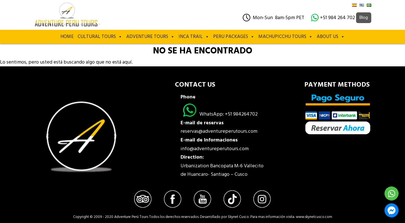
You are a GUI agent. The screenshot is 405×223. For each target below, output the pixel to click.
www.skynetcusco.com (314, 217)
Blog (363, 17)
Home (67, 36)
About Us (331, 37)
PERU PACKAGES (234, 37)
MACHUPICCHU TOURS (285, 37)
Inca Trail (194, 37)
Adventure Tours (150, 37)
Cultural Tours (100, 37)
